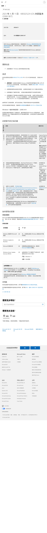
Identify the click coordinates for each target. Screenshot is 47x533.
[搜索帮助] (5, 2)
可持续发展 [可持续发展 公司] (34, 396)
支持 (2, 6)
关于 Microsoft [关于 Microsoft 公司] (35, 385)
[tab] (6, 316)
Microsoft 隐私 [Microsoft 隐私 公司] (35, 390)
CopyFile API (15, 191)
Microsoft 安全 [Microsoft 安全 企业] (5, 385)
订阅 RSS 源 (7, 291)
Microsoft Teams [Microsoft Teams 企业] (5, 401)
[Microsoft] (23, 1)
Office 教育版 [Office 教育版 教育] (34, 367)
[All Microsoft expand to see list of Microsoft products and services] (2, 2)
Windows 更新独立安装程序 (29, 274)
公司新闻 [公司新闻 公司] (34, 388)
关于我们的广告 (24, 414)
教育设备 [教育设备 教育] (34, 359)
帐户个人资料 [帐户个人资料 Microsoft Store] (19, 356)
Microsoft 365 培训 (18, 330)
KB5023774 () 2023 (18, 77)
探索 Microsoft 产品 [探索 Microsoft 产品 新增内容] (6, 367)
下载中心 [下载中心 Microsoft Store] (19, 359)
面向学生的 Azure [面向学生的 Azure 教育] (35, 375)
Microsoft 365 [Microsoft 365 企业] (5, 393)
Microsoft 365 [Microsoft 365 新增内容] (5, 364)
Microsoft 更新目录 (27, 247)
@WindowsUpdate (13, 50)
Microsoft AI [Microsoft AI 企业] (4, 382)
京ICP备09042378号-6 (32, 414)
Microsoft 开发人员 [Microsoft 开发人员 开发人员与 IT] (21, 382)
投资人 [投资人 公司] (33, 393)
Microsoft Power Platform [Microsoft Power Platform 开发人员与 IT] (22, 396)
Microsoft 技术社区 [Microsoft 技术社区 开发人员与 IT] (21, 390)
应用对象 (6, 18)
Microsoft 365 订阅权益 (6, 330)
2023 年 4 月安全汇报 (36, 105)
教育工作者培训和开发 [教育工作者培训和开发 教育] (36, 369)
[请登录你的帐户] (44, 2)
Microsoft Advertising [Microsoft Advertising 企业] (6, 396)
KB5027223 (42, 188)
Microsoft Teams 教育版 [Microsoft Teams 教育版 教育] (37, 361)
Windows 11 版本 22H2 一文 (30, 57)
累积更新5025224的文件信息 (29, 284)
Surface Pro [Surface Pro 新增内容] (4, 356)
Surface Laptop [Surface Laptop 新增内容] (5, 359)
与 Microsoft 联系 (5, 414)
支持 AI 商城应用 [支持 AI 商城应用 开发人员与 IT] (20, 388)
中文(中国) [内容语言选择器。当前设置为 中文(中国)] (6, 405)
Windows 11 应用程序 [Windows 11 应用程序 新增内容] (6, 369)
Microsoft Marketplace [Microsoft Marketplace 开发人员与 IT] (21, 393)
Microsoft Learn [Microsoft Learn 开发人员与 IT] (20, 385)
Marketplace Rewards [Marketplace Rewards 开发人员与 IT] (21, 398)
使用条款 (15, 414)
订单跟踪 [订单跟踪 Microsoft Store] (19, 361)
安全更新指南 (23, 105)
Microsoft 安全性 (29, 329)
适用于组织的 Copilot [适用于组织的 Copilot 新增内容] (6, 361)
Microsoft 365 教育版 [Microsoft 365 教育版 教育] (36, 364)
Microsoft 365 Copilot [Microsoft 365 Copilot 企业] (6, 398)
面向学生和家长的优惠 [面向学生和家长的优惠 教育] (36, 372)
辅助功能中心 (39, 329)
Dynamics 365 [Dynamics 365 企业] (5, 390)
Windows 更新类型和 (32, 44)
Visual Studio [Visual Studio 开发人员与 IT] (19, 401)
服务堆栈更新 (23, 219)
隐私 (11, 414)
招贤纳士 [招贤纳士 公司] (34, 382)
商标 (19, 414)
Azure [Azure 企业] (3, 388)
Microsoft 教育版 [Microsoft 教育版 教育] (35, 356)
